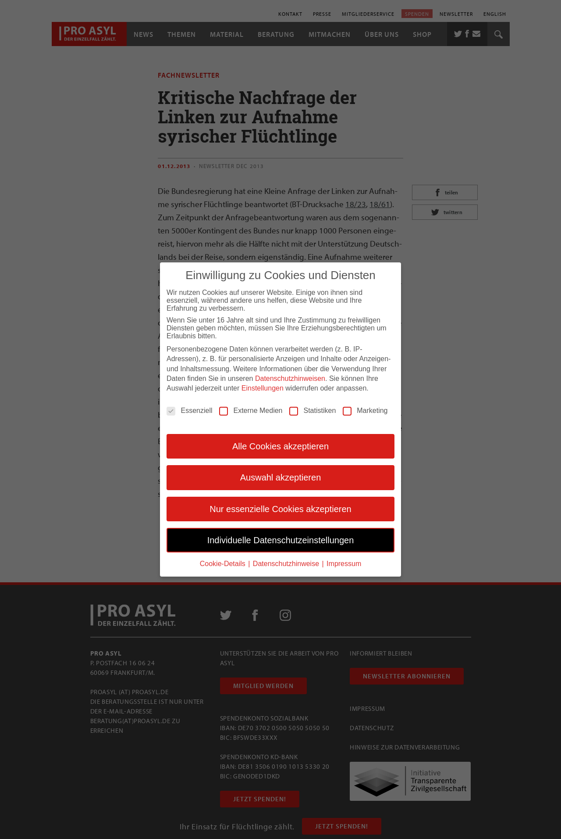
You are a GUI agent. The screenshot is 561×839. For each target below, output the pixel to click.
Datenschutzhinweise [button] (287, 563)
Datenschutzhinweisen (290, 378)
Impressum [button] (344, 563)
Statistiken (312, 410)
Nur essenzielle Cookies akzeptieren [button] (280, 508)
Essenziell (189, 410)
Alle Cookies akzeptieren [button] (280, 446)
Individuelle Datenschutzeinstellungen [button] (280, 540)
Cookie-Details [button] (223, 563)
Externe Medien (250, 410)
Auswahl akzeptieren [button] (280, 477)
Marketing (365, 410)
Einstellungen (262, 388)
